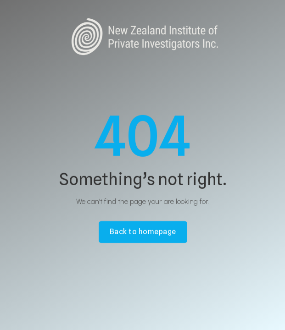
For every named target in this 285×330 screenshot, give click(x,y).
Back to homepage (142, 232)
